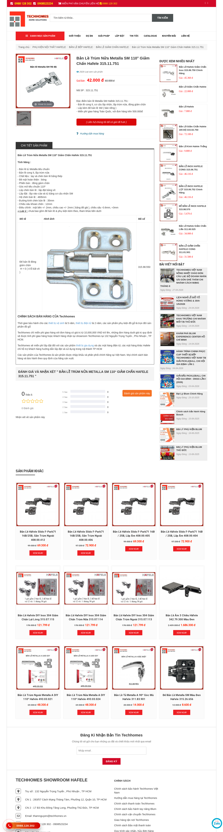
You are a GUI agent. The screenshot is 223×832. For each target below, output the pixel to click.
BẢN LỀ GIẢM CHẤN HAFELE (112, 47)
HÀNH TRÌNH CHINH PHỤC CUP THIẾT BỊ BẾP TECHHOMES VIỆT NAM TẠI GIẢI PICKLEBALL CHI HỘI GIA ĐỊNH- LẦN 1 (191, 358)
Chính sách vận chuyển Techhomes (134, 791)
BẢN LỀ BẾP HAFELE (81, 47)
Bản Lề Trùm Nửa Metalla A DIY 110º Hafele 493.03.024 (189, 601)
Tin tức (134, 36)
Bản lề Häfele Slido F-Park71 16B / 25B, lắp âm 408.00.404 (150, 526)
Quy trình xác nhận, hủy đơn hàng (134, 808)
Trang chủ (23, 47)
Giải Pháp (104, 36)
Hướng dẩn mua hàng (90, 133)
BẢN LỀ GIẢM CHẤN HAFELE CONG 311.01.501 (189, 249)
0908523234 (43, 3)
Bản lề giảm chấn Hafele (192, 86)
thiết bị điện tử (83, 323)
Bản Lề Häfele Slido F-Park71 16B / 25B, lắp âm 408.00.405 (111, 526)
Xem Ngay (33, 544)
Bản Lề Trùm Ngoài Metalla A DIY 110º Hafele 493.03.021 (150, 601)
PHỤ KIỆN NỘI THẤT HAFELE (49, 47)
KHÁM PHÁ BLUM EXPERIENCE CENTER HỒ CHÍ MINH (190, 336)
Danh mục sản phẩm (40, 36)
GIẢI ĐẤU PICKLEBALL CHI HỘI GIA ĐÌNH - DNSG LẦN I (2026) (191, 378)
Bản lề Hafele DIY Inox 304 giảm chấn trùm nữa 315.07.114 (33, 601)
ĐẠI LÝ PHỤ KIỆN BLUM (189, 429)
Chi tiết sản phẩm (34, 145)
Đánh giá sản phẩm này (137, 393)
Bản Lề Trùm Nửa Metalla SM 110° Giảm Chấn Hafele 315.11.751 (168, 47)
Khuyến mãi (169, 36)
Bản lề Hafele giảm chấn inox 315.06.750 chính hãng (192, 70)
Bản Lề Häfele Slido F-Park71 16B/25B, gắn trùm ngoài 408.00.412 (33, 526)
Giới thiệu (75, 36)
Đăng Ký (111, 738)
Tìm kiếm (162, 17)
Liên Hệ (185, 36)
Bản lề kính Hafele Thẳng (193, 146)
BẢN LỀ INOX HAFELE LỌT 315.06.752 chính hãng (191, 189)
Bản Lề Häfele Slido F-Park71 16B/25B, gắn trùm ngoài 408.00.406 (72, 526)
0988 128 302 (21, 3)
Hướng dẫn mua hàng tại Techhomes (135, 775)
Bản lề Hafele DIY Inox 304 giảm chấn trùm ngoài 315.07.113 (72, 601)
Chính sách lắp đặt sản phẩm (131, 813)
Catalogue (150, 36)
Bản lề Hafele (186, 106)
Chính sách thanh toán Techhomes (134, 780)
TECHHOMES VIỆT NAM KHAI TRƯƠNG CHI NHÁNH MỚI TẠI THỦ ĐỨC (191, 318)
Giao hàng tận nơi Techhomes (131, 797)
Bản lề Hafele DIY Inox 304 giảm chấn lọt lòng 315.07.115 (189, 526)
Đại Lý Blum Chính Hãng (189, 393)
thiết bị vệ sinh (56, 323)
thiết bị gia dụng (85, 345)
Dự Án (89, 36)
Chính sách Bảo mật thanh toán (132, 802)
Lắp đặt (119, 36)
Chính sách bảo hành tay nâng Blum (135, 786)
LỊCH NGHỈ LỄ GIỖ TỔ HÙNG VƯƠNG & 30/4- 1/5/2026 (188, 300)
